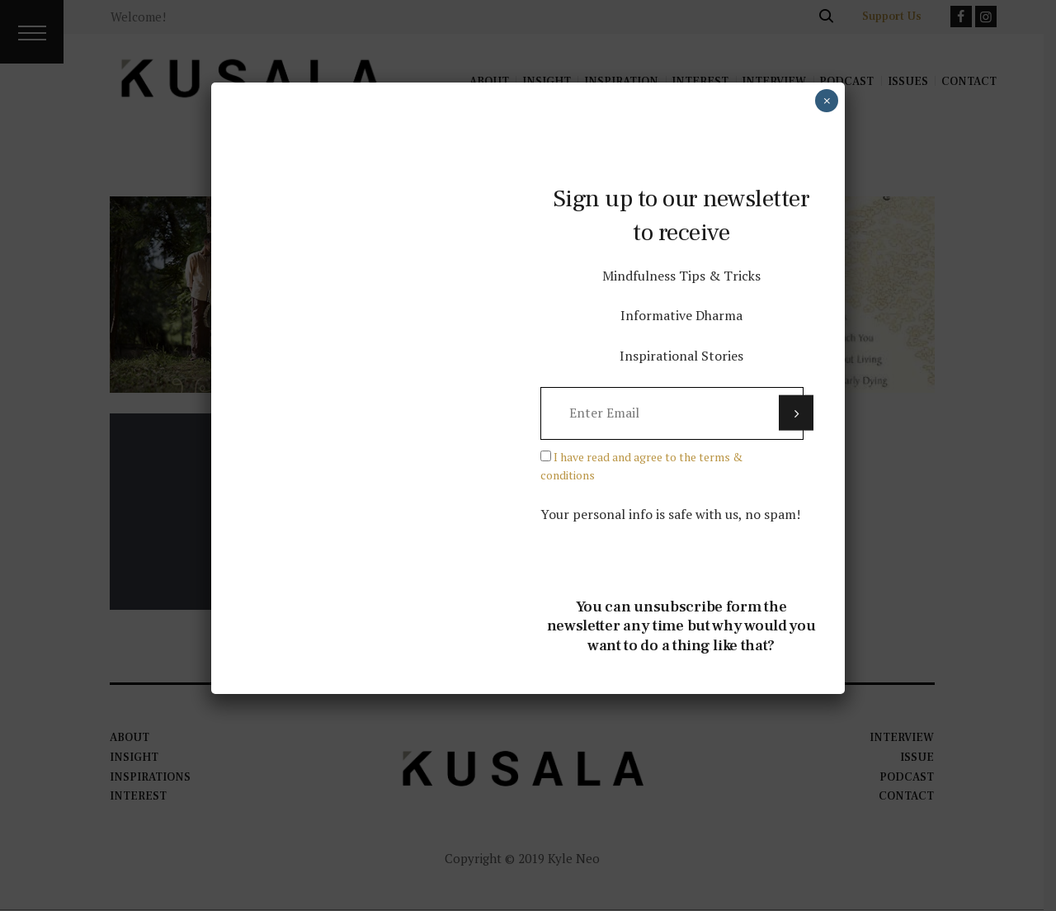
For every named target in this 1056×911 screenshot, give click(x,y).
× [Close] (827, 100)
